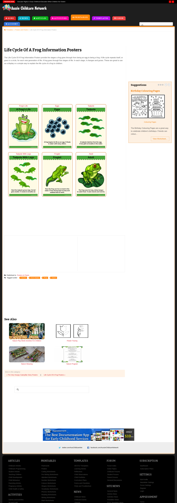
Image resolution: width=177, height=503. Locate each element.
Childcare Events (80, 470)
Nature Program (109, 334)
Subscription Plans (146, 439)
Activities (60, 18)
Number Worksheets (48, 451)
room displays (36, 271)
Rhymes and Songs (16, 476)
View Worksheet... (159, 139)
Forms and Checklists (82, 454)
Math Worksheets (47, 471)
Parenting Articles (15, 454)
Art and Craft (13, 473)
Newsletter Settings (147, 453)
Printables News (113, 470)
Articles (41, 18)
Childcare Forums (113, 442)
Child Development (15, 448)
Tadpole (79, 125)
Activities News (112, 467)
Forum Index (111, 436)
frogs (46, 271)
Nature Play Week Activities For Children (20, 335)
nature (55, 271)
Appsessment (148, 467)
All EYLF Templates (81, 436)
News (25, 18)
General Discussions (114, 451)
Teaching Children (15, 445)
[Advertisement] (122, 9)
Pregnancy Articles (15, 457)
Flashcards (45, 436)
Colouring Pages (149, 122)
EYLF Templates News (115, 473)
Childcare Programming (17, 439)
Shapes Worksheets (48, 457)
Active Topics (111, 439)
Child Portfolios (79, 448)
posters (25, 271)
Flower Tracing (50, 334)
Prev (165, 85)
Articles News (112, 465)
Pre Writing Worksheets (49, 445)
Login (142, 462)
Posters (44, 439)
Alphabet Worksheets (49, 448)
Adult (50, 169)
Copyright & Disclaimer (90, 490)
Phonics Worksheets (48, 462)
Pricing (142, 478)
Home (11, 18)
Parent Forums (112, 448)
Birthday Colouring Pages (145, 91)
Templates (102, 18)
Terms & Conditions (69, 490)
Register (143, 459)
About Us (41, 490)
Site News (113, 456)
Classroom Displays (48, 477)
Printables (81, 18)
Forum (120, 18)
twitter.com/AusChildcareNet (72, 417)
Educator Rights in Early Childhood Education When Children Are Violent (41, 2)
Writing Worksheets (48, 468)
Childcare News (80, 467)
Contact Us (135, 490)
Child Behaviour (14, 451)
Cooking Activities (15, 479)
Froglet (22, 169)
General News (112, 462)
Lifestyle (77, 473)
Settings (146, 445)
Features (143, 475)
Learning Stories (80, 439)
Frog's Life (22, 125)
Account (13, 24)
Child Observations (81, 445)
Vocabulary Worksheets (49, 459)
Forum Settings (145, 456)
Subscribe (122, 490)
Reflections (78, 442)
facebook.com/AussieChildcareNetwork (104, 417)
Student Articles (14, 442)
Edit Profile (144, 450)
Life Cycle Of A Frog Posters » (55, 345)
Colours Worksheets (48, 454)
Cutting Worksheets (48, 442)
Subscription (149, 431)
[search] (156, 25)
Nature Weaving (79, 334)
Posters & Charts (24, 268)
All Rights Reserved (105, 497)
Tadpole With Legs (108, 125)
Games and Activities (16, 470)
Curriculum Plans (80, 451)
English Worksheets (48, 474)
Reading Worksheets (48, 465)
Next (168, 85)
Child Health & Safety (16, 459)
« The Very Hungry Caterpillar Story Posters (23, 345)
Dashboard (144, 436)
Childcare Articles (15, 436)
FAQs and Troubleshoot (82, 457)
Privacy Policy (109, 490)
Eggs (50, 125)
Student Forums (113, 445)
